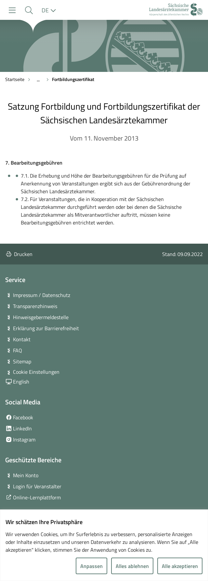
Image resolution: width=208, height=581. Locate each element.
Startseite (14, 79)
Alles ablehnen (132, 566)
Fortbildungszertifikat (73, 79)
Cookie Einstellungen (36, 372)
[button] (28, 10)
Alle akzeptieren (180, 566)
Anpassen (91, 566)
